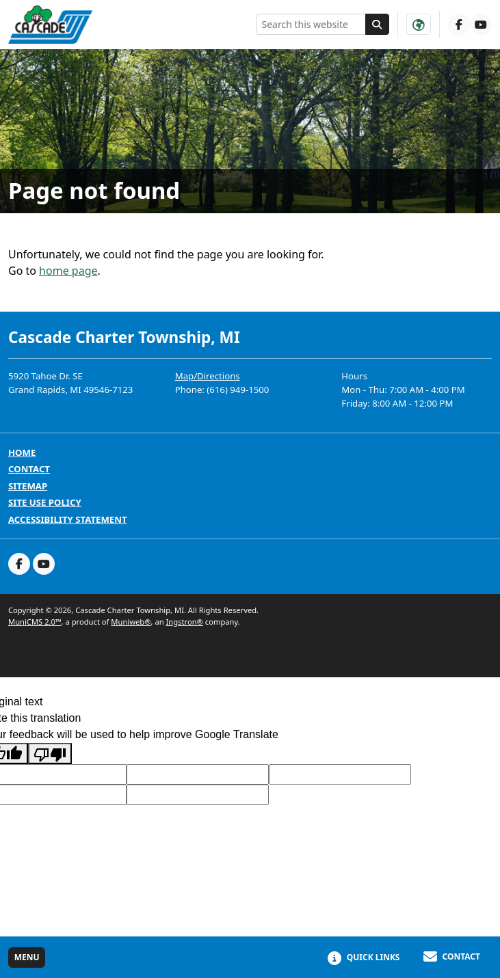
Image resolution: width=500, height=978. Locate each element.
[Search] (377, 24)
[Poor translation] (50, 753)
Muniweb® (130, 621)
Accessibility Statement (67, 520)
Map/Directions (207, 376)
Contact (29, 469)
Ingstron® (184, 621)
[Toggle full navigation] (26, 957)
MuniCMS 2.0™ (35, 621)
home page (68, 270)
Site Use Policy (44, 502)
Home (22, 453)
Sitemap (27, 486)
